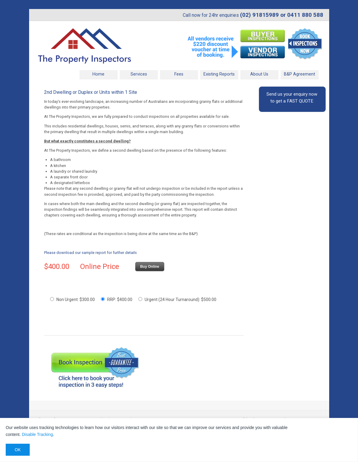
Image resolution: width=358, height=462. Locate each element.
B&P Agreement (299, 74)
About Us (259, 74)
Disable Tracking (37, 434)
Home (98, 74)
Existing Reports (219, 74)
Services (139, 74)
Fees (178, 74)
